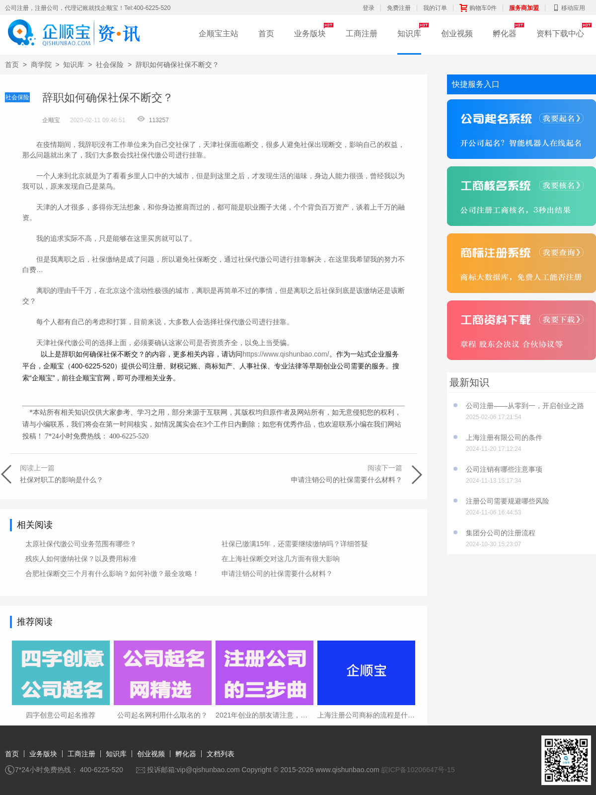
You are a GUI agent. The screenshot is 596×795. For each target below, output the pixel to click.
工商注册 (361, 33)
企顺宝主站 (218, 33)
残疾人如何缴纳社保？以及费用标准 (81, 559)
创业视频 (457, 33)
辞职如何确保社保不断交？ (177, 65)
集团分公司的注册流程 (500, 533)
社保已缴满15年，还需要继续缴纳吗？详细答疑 (295, 544)
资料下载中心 (560, 33)
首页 (266, 33)
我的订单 (435, 7)
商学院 (41, 65)
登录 (368, 7)
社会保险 (110, 65)
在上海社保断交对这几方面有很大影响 (281, 559)
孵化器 (505, 33)
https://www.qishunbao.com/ (285, 354)
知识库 (409, 33)
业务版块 (310, 33)
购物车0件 (478, 7)
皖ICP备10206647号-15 (418, 770)
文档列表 (220, 754)
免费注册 (399, 7)
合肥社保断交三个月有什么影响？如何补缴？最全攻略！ (112, 574)
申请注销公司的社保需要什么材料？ (277, 574)
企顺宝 (51, 120)
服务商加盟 (524, 7)
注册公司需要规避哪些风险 (507, 501)
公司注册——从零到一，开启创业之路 (525, 406)
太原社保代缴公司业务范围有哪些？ (81, 544)
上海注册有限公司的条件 (504, 437)
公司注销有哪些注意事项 (504, 469)
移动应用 (568, 7)
